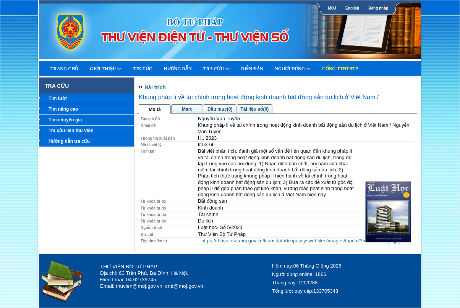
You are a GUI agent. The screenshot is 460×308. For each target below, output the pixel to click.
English (352, 8)
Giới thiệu (105, 68)
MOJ (332, 8)
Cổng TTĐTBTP (340, 68)
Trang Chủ (64, 68)
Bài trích (155, 87)
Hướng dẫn (178, 68)
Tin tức (142, 68)
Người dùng (293, 68)
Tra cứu (216, 68)
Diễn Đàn (252, 68)
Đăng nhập (378, 8)
